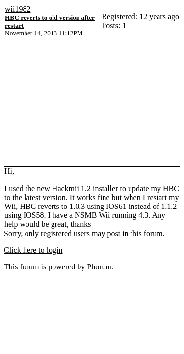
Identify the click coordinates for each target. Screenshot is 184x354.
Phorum (99, 267)
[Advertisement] (92, 106)
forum (29, 267)
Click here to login (33, 250)
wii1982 (17, 9)
